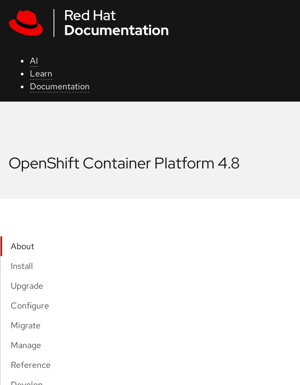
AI (34, 60)
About (22, 246)
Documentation (60, 86)
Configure (30, 305)
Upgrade (27, 285)
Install (22, 266)
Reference (31, 365)
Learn (41, 73)
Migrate (26, 325)
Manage (26, 345)
